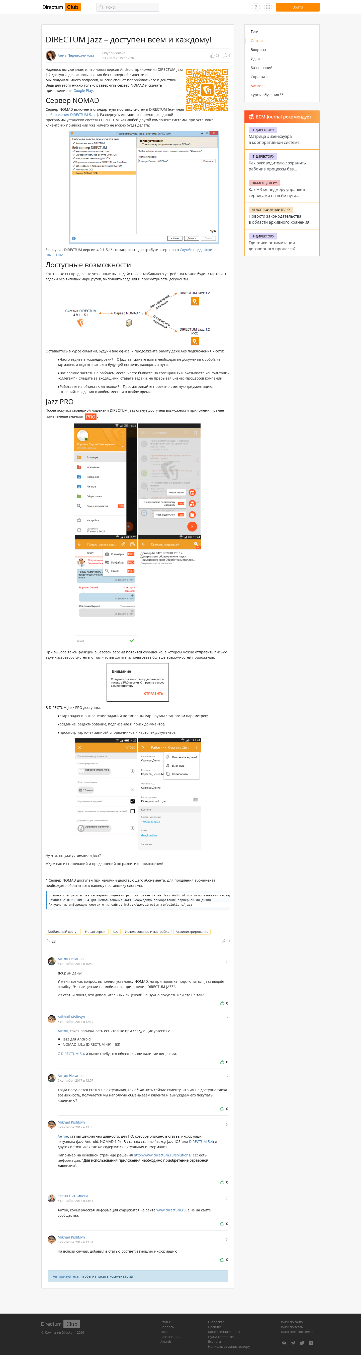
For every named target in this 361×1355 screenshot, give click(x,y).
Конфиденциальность (225, 1331)
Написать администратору (229, 1346)
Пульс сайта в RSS (221, 1336)
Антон (63, 1030)
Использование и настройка (147, 931)
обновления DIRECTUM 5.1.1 (72, 114)
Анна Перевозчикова (76, 55)
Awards (165, 1341)
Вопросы (258, 49)
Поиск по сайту (291, 1322)
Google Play (83, 90)
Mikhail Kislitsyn (71, 1016)
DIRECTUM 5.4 (73, 1053)
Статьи (257, 40)
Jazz (115, 931)
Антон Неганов (70, 958)
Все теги (214, 1341)
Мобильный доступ (63, 931)
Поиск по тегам (292, 1327)
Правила (214, 1327)
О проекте (216, 1322)
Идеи (255, 58)
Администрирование (192, 931)
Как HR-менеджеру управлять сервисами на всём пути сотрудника (277, 195)
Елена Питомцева (73, 1195)
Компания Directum (60, 1332)
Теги (254, 31)
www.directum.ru (171, 1210)
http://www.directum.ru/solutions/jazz (166, 1155)
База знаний (262, 67)
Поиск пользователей (296, 1331)
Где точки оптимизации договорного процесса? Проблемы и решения (272, 249)
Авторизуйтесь (66, 1276)
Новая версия (95, 931)
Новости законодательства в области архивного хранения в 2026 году (279, 222)
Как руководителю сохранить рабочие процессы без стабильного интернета (277, 169)
